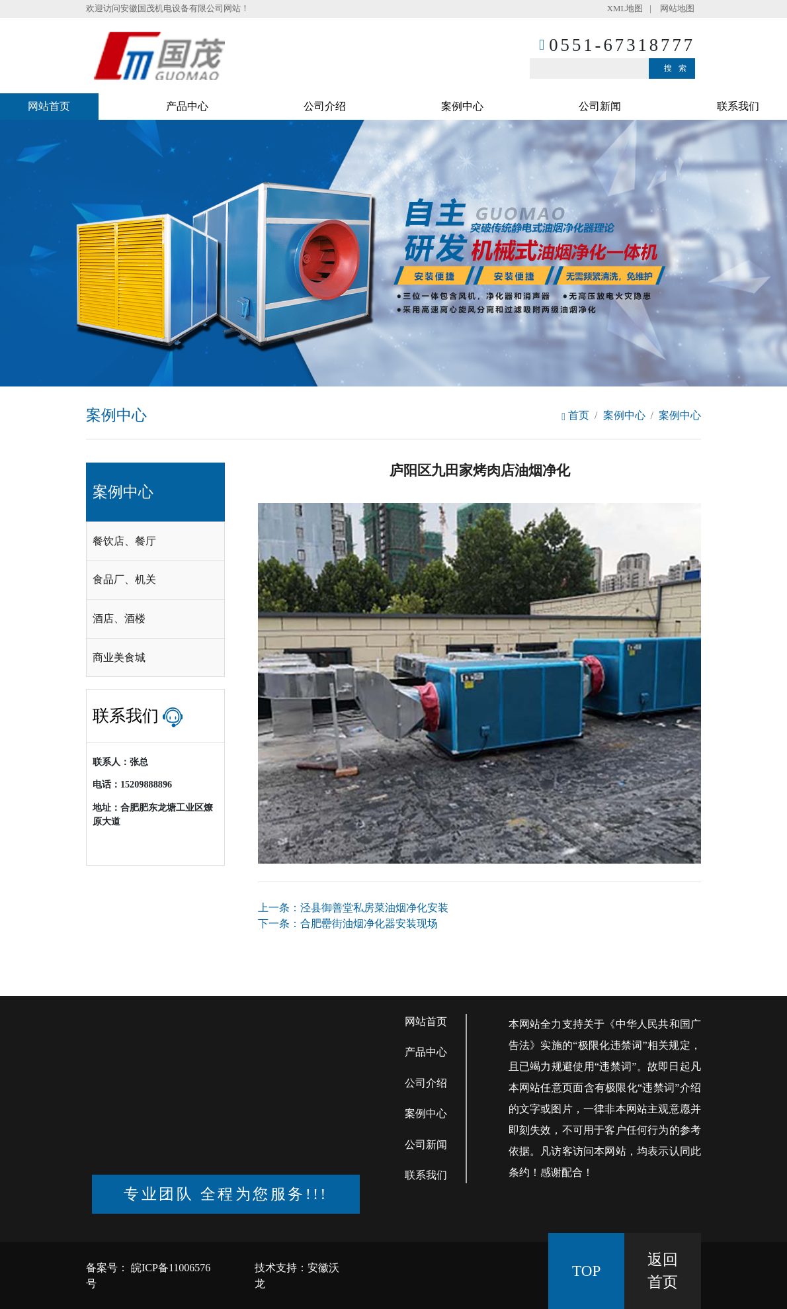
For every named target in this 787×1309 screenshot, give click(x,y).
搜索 (678, 68)
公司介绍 (325, 106)
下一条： (348, 923)
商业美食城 (119, 657)
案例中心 (462, 106)
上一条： (353, 907)
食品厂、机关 (124, 579)
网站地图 (677, 8)
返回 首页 (662, 1271)
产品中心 (187, 106)
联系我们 (738, 106)
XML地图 (625, 8)
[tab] (155, 541)
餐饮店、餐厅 (124, 541)
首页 (575, 415)
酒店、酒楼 (119, 618)
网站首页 (49, 106)
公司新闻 (600, 106)
